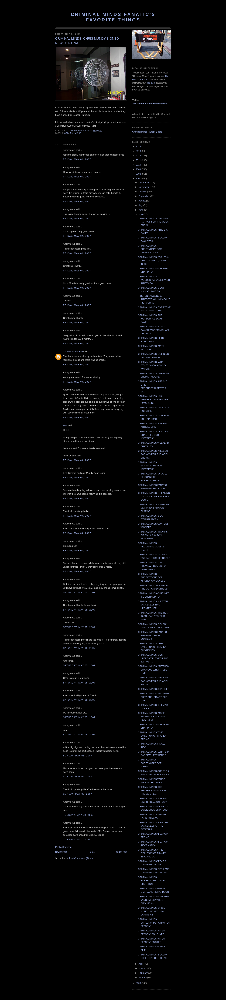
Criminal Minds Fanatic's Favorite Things (113, 17)
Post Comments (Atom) (81, 858)
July (141, 205)
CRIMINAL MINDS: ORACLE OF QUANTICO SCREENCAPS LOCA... (152, 477)
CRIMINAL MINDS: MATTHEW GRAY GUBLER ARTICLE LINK (153, 669)
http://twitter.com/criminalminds (150, 103)
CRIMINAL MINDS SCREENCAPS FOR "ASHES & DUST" (150, 249)
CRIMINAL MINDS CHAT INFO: (154, 689)
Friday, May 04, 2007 (77, 159)
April (141, 963)
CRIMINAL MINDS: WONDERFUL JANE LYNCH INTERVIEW (154, 280)
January (143, 977)
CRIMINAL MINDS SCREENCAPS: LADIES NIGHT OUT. (152, 880)
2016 (139, 146)
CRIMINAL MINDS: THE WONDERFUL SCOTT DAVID (150, 318)
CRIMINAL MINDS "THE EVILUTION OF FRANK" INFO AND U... (152, 853)
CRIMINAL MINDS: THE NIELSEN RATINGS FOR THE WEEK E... (152, 790)
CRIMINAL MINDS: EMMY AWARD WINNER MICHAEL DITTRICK (153, 330)
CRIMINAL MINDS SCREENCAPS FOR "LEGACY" (150, 763)
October (143, 191)
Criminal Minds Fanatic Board (147, 131)
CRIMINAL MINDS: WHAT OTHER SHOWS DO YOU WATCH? (152, 365)
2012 (139, 155)
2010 (139, 164)
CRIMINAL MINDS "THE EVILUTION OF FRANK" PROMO (152, 735)
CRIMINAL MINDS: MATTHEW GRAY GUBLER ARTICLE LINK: (153, 697)
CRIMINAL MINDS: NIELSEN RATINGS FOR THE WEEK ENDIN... (153, 222)
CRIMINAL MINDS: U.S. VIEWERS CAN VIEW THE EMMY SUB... (153, 399)
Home (92, 852)
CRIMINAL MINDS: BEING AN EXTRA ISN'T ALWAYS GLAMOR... (153, 508)
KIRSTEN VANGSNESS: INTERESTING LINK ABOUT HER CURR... (154, 299)
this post (151, 83)
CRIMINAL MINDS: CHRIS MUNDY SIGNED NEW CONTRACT (151, 911)
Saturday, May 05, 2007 (79, 592)
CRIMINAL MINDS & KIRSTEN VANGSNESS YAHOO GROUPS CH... (153, 900)
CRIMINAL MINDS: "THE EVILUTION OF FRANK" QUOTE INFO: (152, 647)
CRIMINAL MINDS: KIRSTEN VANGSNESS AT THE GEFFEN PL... (153, 826)
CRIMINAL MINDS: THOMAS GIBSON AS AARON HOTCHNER (153, 535)
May (141, 214)
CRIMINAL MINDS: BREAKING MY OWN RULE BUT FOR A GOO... (154, 496)
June (141, 209)
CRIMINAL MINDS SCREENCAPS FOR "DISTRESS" (150, 465)
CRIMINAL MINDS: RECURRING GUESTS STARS (151, 546)
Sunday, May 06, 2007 (77, 755)
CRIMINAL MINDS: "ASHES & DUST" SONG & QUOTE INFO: (153, 260)
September (144, 196)
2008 (139, 174)
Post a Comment (63, 847)
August (142, 200)
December (144, 182)
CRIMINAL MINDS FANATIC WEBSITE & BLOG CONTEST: (152, 635)
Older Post (121, 852)
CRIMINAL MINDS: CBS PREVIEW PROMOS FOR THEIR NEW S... (152, 566)
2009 (139, 169)
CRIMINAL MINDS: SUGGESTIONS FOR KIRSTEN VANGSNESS (151, 577)
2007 (139, 178)
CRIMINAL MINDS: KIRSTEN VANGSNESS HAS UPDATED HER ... (153, 605)
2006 (139, 983)
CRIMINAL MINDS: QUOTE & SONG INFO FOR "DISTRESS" (153, 435)
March (142, 968)
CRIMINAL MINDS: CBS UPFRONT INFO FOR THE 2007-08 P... (153, 658)
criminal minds (72, 133)
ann (65, 425)
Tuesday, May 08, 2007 (78, 815)
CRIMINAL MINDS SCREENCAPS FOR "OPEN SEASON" (154, 922)
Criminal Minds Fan (73, 351)
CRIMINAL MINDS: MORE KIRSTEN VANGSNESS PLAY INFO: (151, 716)
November (144, 187)
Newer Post (61, 852)
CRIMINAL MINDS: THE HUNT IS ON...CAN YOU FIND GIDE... (153, 616)
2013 (139, 151)
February (143, 973)
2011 (139, 160)
